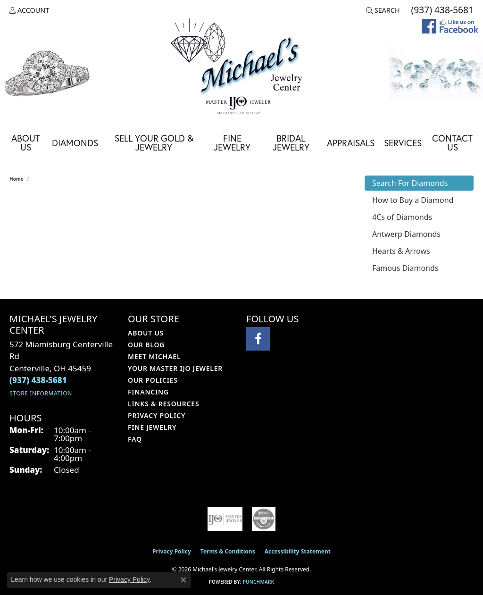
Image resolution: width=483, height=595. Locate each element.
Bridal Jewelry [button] (291, 142)
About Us (146, 332)
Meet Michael (154, 356)
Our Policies (153, 380)
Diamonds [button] (75, 143)
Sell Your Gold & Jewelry (154, 142)
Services (403, 143)
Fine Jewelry (232, 142)
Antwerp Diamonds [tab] (406, 234)
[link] (441, 10)
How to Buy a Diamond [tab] (412, 200)
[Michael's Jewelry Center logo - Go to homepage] (241, 67)
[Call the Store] (38, 380)
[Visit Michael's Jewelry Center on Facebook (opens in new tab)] (258, 339)
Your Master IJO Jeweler (175, 368)
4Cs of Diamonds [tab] (402, 217)
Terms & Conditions (227, 551)
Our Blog (146, 344)
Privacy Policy (156, 415)
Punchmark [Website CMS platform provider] (259, 581)
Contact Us (452, 142)
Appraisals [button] (351, 143)
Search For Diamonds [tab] (410, 183)
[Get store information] (40, 393)
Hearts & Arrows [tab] (401, 251)
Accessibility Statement (298, 551)
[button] (29, 10)
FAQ (135, 439)
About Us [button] (25, 142)
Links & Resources (163, 403)
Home (16, 179)
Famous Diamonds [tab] (405, 268)
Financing (148, 391)
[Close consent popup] (183, 580)
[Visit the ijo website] (225, 519)
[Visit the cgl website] (263, 519)
